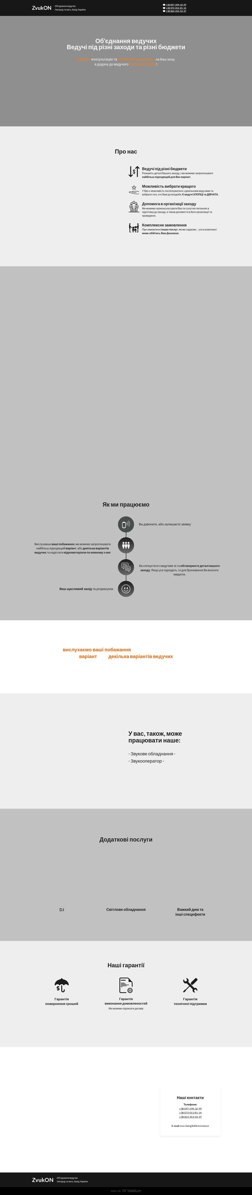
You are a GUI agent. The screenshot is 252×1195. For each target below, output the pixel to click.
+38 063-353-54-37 (190, 1116)
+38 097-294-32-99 (190, 1108)
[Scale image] (31, 287)
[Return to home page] (41, 8)
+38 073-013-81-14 (190, 1112)
